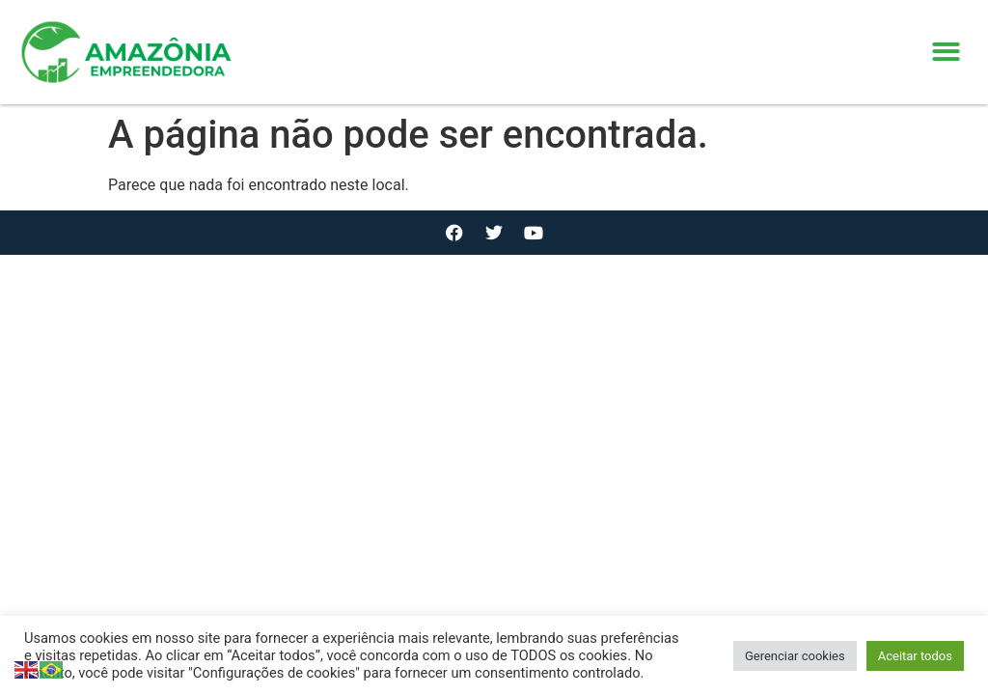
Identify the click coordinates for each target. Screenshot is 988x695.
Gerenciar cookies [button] (795, 656)
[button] (947, 52)
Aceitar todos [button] (915, 656)
